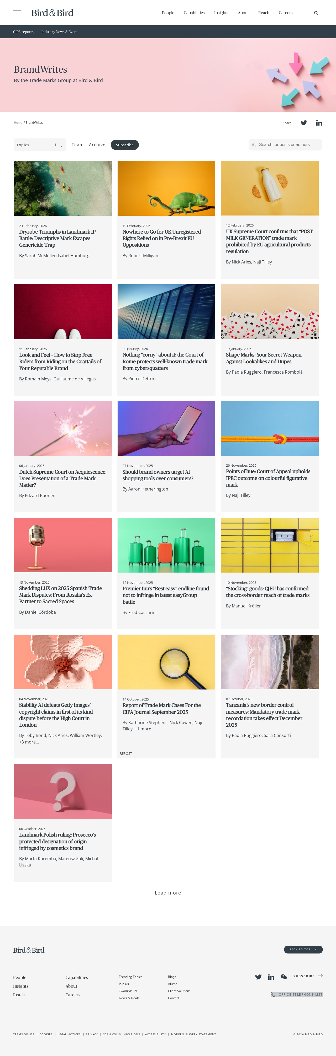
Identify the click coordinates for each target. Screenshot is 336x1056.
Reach (263, 12)
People (168, 12)
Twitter (304, 122)
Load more (168, 893)
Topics (39, 144)
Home (18, 123)
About (243, 12)
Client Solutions (179, 991)
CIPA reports (23, 32)
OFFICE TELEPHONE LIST (297, 994)
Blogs (172, 976)
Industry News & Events (60, 32)
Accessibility (155, 1034)
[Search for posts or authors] (289, 144)
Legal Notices (69, 1034)
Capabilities (194, 12)
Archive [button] (97, 145)
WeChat (284, 977)
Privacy (92, 1034)
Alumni (173, 984)
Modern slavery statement (193, 1034)
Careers (286, 12)
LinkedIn (319, 123)
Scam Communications (121, 1034)
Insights (221, 12)
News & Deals (129, 998)
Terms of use (23, 1034)
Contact (173, 998)
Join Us (124, 984)
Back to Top (303, 949)
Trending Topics (130, 976)
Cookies (46, 1034)
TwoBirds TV (128, 991)
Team (78, 145)
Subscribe (125, 144)
